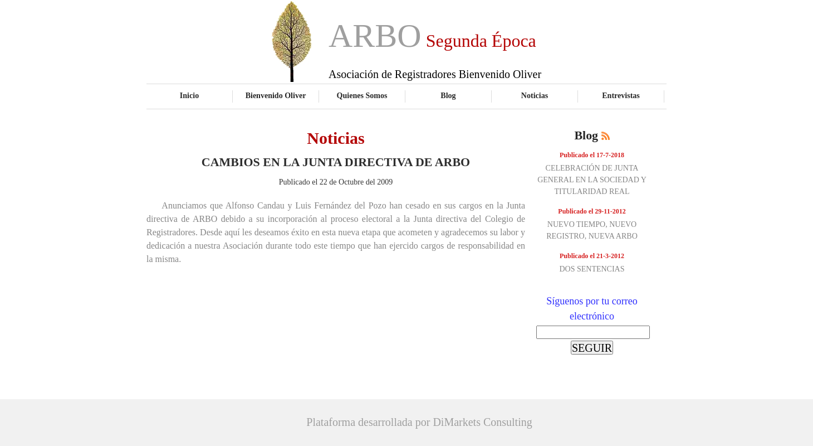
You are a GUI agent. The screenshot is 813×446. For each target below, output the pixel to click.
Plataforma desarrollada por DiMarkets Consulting (419, 422)
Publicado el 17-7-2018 (592, 155)
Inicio (189, 95)
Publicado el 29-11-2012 (591, 211)
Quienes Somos (362, 95)
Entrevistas (621, 95)
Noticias (534, 95)
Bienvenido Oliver (276, 95)
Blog (448, 95)
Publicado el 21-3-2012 (592, 256)
